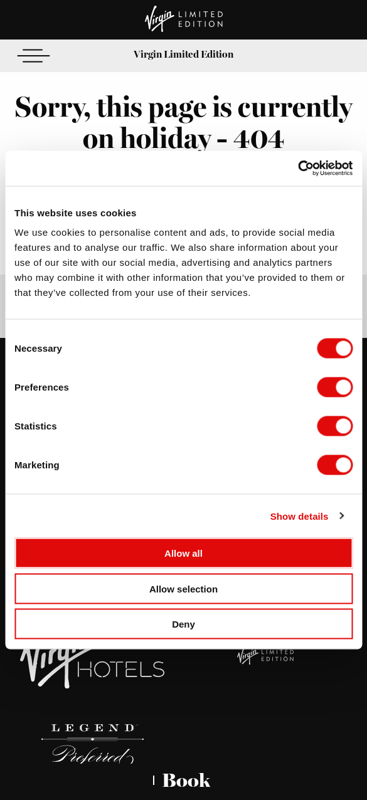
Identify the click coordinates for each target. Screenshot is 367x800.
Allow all (183, 553)
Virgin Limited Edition (183, 54)
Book (186, 780)
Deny (183, 624)
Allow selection (183, 588)
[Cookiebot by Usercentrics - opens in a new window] (298, 169)
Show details (299, 515)
